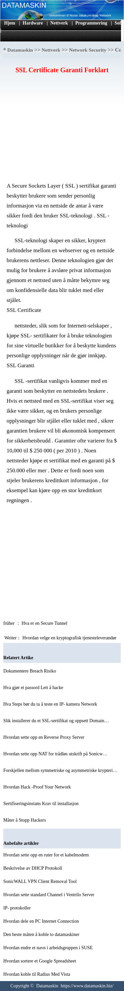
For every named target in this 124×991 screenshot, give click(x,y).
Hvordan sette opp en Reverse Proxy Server (44, 737)
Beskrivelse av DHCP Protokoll (33, 868)
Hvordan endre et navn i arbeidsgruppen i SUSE (48, 947)
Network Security (87, 50)
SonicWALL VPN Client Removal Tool (40, 881)
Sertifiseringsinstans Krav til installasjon (41, 803)
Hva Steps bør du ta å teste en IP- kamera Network (50, 704)
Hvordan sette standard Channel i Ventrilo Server (49, 894)
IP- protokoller (17, 907)
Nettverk (59, 23)
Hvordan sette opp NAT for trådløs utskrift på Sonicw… (55, 753)
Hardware (33, 23)
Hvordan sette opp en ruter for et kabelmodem (46, 854)
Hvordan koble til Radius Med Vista (37, 974)
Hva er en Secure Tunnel (44, 623)
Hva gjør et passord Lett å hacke (33, 687)
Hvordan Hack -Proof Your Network (37, 787)
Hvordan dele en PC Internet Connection (41, 921)
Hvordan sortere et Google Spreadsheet (40, 961)
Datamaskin (20, 50)
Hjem (9, 23)
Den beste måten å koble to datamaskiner (42, 934)
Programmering (91, 23)
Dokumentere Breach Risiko (30, 671)
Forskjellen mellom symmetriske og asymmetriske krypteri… (60, 770)
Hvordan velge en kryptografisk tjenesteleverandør (70, 637)
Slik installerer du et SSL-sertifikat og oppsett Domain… (56, 720)
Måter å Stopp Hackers (25, 820)
